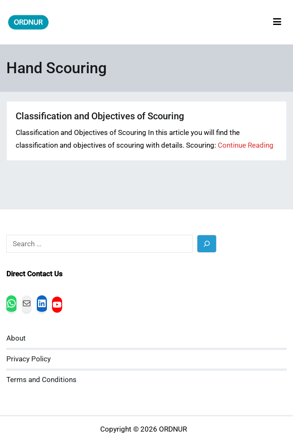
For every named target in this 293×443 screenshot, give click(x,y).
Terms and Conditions (41, 380)
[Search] (207, 243)
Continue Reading (246, 145)
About (16, 338)
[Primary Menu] (277, 22)
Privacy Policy (28, 359)
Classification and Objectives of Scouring (100, 116)
